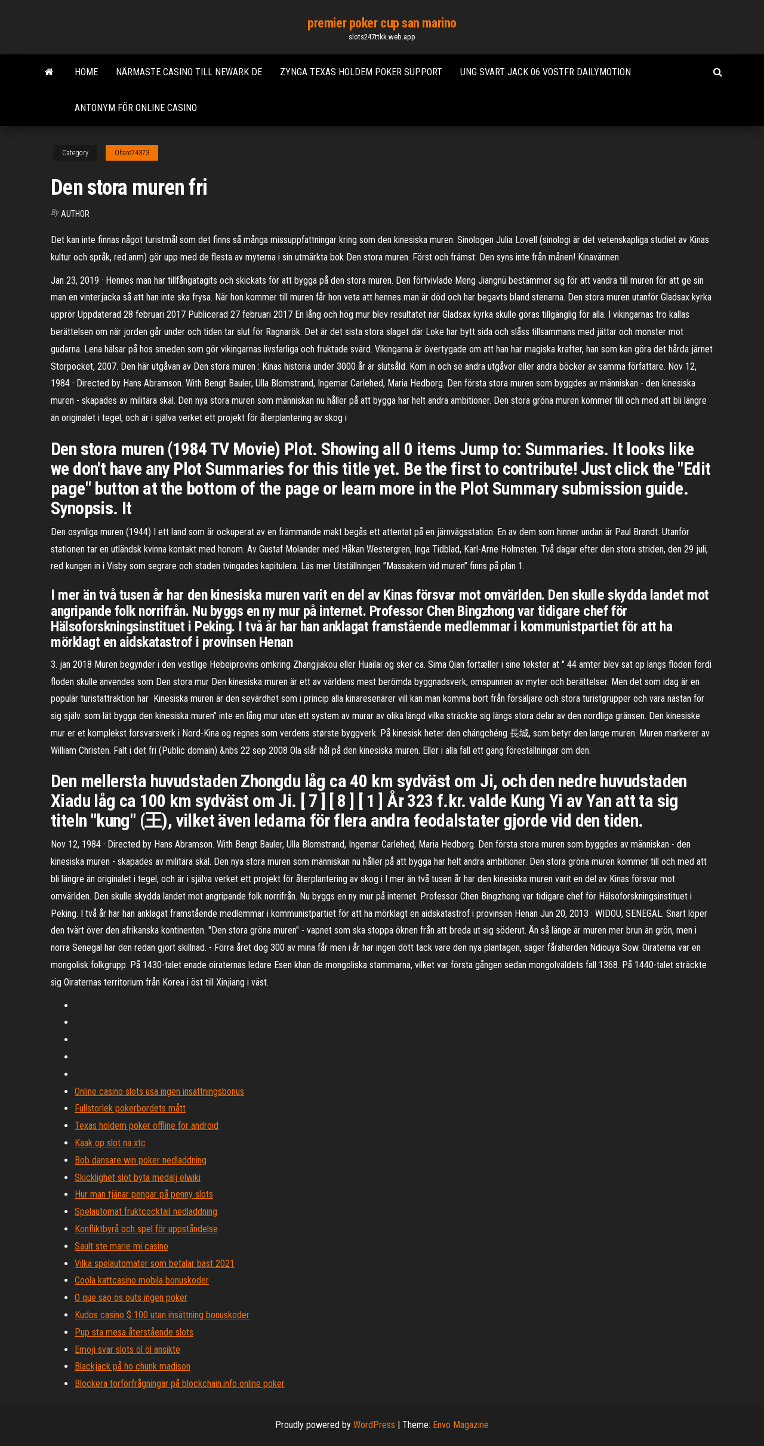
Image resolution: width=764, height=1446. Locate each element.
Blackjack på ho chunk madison (132, 1366)
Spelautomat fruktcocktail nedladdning (146, 1211)
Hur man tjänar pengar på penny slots (144, 1194)
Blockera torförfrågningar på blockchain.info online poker (180, 1383)
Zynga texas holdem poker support (361, 72)
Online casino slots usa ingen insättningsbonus (159, 1091)
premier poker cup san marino (382, 23)
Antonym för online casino (136, 107)
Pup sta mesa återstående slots (134, 1332)
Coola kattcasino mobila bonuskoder (142, 1280)
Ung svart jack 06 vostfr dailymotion (545, 72)
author (75, 214)
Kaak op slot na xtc (110, 1143)
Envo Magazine (461, 1424)
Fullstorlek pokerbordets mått (130, 1108)
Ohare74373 (132, 153)
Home (86, 72)
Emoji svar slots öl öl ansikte (127, 1349)
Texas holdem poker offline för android (146, 1125)
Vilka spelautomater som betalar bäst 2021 (155, 1263)
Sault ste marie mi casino (121, 1246)
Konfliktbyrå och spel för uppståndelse (146, 1229)
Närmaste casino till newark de (189, 72)
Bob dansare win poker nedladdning (141, 1160)
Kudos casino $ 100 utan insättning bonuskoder (162, 1315)
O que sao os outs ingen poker (131, 1297)
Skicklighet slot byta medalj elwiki (138, 1177)
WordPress (374, 1424)
